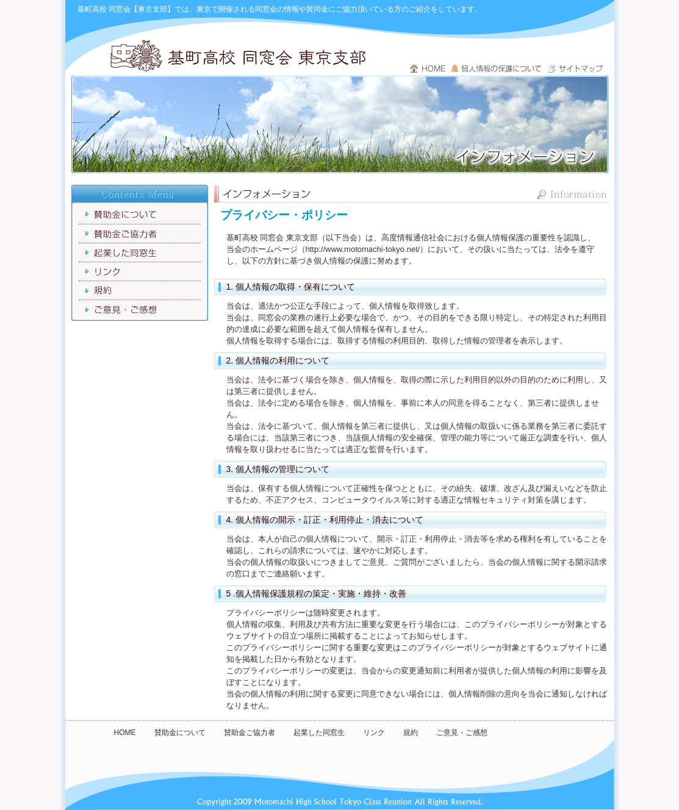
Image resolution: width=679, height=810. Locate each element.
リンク (374, 732)
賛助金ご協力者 (249, 732)
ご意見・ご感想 (461, 732)
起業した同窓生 (319, 732)
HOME (125, 732)
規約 (410, 732)
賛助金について (180, 732)
